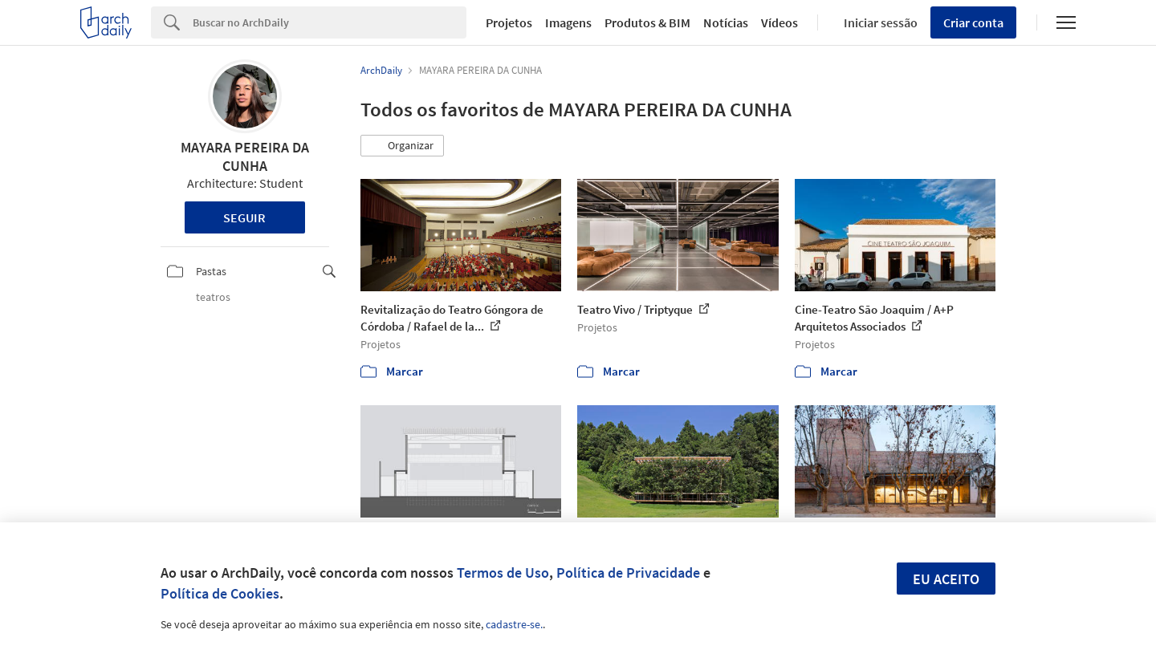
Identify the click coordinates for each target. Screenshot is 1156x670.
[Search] (329, 22)
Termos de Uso (503, 572)
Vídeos (779, 22)
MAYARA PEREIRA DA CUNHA (245, 156)
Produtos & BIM (647, 22)
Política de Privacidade (628, 572)
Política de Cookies (220, 593)
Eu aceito (946, 579)
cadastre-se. (514, 624)
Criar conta (973, 22)
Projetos (509, 22)
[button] (402, 146)
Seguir (244, 217)
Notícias (725, 22)
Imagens (568, 22)
